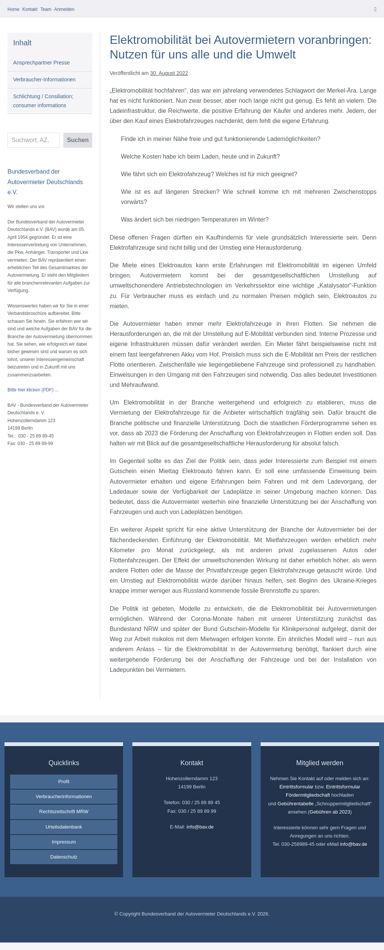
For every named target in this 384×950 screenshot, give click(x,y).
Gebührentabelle (296, 803)
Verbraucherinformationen (64, 796)
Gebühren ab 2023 (329, 812)
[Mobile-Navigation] (375, 9)
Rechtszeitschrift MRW (63, 811)
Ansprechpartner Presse (41, 63)
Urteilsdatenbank (63, 827)
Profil (63, 781)
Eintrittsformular (296, 787)
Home (14, 9)
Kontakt (30, 9)
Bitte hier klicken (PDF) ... (33, 390)
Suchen (78, 140)
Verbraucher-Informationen (44, 79)
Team (45, 9)
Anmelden (64, 9)
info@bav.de (199, 827)
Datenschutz (63, 857)
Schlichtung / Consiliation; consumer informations (43, 100)
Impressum (64, 842)
